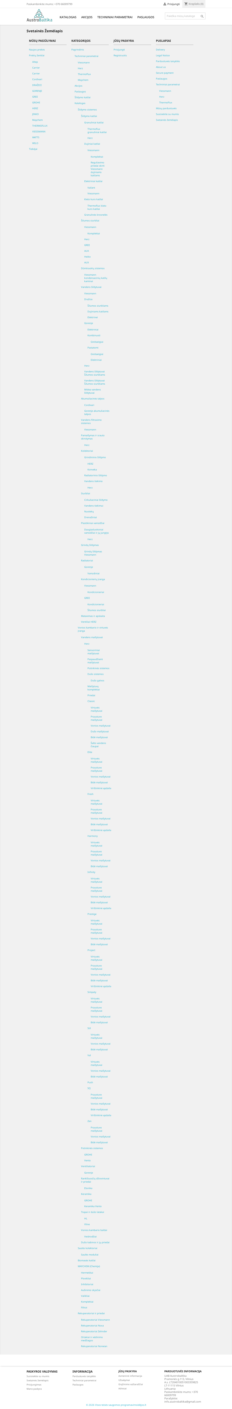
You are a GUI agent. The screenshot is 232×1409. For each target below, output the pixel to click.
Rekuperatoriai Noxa (92, 1325)
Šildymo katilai (83, 97)
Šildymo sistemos (87, 109)
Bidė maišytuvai (99, 737)
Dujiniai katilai (92, 143)
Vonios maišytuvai (101, 725)
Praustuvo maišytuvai (96, 718)
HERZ (35, 108)
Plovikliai (86, 1278)
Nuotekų (89, 511)
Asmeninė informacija (130, 1375)
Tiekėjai (33, 148)
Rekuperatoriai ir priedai (91, 1313)
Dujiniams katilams (97, 311)
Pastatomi (92, 347)
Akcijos (86, 17)
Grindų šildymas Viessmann (93, 553)
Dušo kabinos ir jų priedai (95, 1242)
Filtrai (84, 1307)
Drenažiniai (90, 517)
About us (161, 67)
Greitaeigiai (97, 341)
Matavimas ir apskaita (93, 615)
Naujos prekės (37, 49)
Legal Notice (163, 55)
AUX (86, 250)
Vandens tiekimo (93, 481)
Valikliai (85, 1295)
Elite (89, 752)
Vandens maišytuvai (92, 637)
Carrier (36, 67)
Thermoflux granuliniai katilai (97, 130)
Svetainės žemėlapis (167, 119)
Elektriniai (92, 329)
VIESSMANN (38, 131)
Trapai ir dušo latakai (92, 1212)
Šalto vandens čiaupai (98, 745)
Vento (87, 1160)
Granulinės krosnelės (95, 214)
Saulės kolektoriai (87, 1248)
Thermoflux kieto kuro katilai (96, 207)
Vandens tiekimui (93, 505)
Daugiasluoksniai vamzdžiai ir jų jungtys (96, 531)
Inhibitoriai (87, 1284)
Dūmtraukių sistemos (93, 268)
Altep (35, 61)
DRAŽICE (37, 85)
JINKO (35, 114)
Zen (89, 1121)
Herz (80, 68)
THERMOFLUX (39, 125)
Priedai (91, 695)
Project (91, 950)
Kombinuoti (93, 335)
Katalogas (68, 17)
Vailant (91, 187)
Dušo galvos (97, 680)
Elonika (88, 1188)
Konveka (92, 469)
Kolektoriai (87, 450)
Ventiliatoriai (88, 1166)
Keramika (86, 1193)
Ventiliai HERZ (88, 621)
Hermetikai (87, 1272)
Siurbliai (85, 493)
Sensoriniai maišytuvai (93, 652)
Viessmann (84, 62)
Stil (89, 1028)
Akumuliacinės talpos (92, 398)
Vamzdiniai (93, 573)
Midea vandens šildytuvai (92, 391)
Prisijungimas (34, 1384)
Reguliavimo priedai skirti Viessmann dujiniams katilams (98, 169)
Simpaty (91, 992)
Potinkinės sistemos (98, 668)
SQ (89, 1088)
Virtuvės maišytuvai (96, 709)
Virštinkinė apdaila (101, 788)
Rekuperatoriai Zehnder (94, 1331)
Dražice (88, 299)
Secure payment (165, 72)
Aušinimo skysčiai (90, 1290)
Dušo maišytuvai (100, 731)
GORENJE (37, 90)
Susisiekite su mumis (167, 114)
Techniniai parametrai (114, 17)
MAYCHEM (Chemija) (89, 1266)
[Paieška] (185, 16)
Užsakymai (124, 1380)
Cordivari (37, 79)
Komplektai (97, 156)
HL (85, 1218)
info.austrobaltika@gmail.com (182, 1401)
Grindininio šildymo (95, 457)
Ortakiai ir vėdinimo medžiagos (92, 1339)
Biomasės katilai (87, 1260)
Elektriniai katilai (93, 181)
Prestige (92, 914)
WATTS (35, 137)
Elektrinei (92, 317)
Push (90, 1082)
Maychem (37, 119)
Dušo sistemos (95, 674)
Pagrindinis (77, 49)
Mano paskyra (34, 1388)
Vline (87, 1224)
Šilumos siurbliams (97, 305)
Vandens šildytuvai (91, 287)
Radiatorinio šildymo (95, 475)
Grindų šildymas (90, 545)
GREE (35, 96)
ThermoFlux (84, 74)
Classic (91, 701)
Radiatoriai (87, 560)
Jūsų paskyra (127, 1371)
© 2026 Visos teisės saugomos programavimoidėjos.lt (116, 1404)
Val (89, 1055)
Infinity (91, 872)
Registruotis (120, 55)
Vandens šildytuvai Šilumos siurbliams (94, 373)
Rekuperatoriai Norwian (94, 1346)
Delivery (160, 49)
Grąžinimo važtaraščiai (130, 1384)
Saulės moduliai (89, 1254)
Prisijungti (119, 49)
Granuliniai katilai (94, 122)
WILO (35, 143)
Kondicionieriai (95, 592)
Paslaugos (145, 17)
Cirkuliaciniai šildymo (96, 499)
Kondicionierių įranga (93, 579)
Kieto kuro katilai (93, 199)
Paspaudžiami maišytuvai (95, 661)
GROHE (36, 102)
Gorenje (88, 323)
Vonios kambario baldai (94, 1230)
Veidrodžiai (90, 1236)
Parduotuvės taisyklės (168, 61)
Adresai (122, 1388)
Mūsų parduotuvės (166, 108)
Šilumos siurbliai (90, 220)
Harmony (92, 835)
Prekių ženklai (36, 55)
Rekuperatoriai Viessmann (95, 1319)
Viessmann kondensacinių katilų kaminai (95, 278)
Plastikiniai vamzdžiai (92, 523)
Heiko (87, 256)
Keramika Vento (93, 1206)
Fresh (90, 794)
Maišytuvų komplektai (93, 688)
